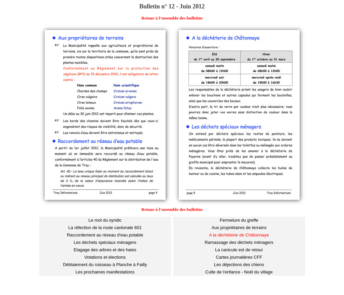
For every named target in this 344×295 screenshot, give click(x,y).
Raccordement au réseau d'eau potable (105, 234)
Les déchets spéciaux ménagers (105, 242)
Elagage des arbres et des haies (105, 249)
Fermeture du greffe (239, 220)
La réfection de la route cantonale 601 (104, 227)
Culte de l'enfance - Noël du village (239, 271)
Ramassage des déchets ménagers (239, 242)
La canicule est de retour (239, 249)
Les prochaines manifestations (105, 271)
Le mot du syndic (104, 220)
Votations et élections (105, 257)
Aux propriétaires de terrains (239, 227)
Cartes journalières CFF (239, 257)
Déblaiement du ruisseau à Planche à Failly (105, 264)
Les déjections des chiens (239, 264)
